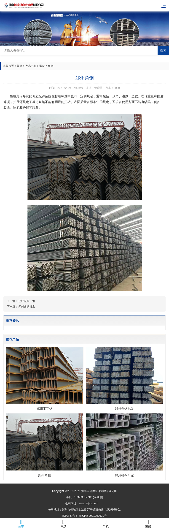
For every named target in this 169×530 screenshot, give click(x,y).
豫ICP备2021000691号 (93, 515)
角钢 (51, 66)
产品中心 (30, 66)
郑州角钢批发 (27, 306)
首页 (19, 66)
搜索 (163, 50)
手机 (106, 523)
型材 (42, 66)
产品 (63, 523)
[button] (77, 41)
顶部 (148, 523)
